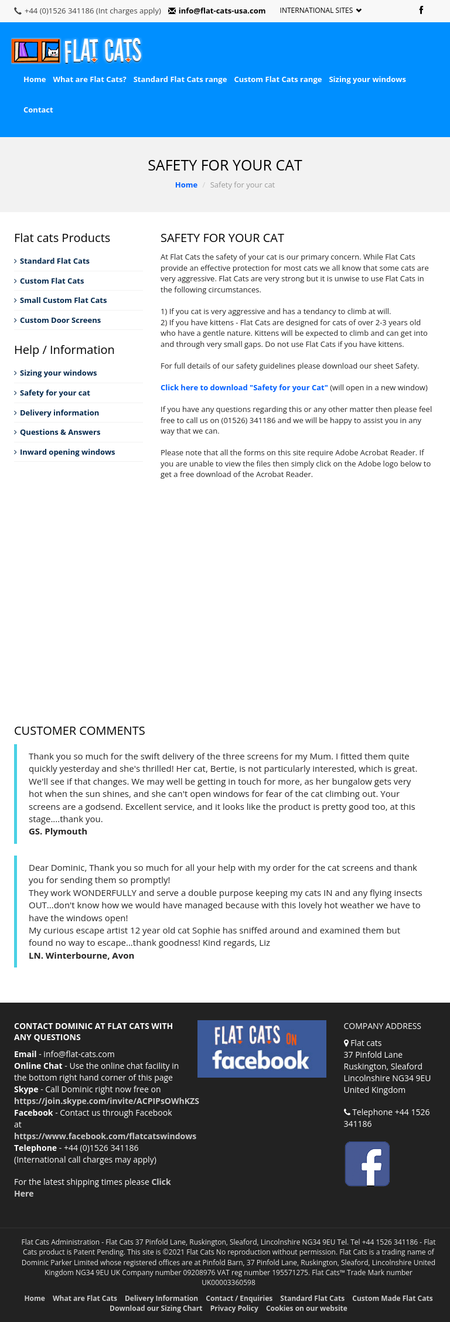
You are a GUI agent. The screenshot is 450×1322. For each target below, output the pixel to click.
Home (34, 79)
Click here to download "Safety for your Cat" (244, 387)
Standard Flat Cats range (180, 79)
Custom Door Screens (57, 320)
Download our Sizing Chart (156, 1308)
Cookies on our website (306, 1308)
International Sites (321, 10)
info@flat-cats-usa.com (217, 10)
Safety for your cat (52, 392)
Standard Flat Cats (52, 260)
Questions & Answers (57, 432)
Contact (38, 109)
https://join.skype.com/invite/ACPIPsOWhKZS (106, 1100)
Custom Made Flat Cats (392, 1298)
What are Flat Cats (85, 1298)
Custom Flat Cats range (278, 79)
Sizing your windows (367, 79)
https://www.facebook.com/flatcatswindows (105, 1136)
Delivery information (56, 412)
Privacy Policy (234, 1308)
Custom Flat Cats (49, 280)
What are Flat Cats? (89, 79)
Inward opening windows (64, 452)
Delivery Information (161, 1298)
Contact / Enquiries (239, 1298)
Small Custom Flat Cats (60, 300)
